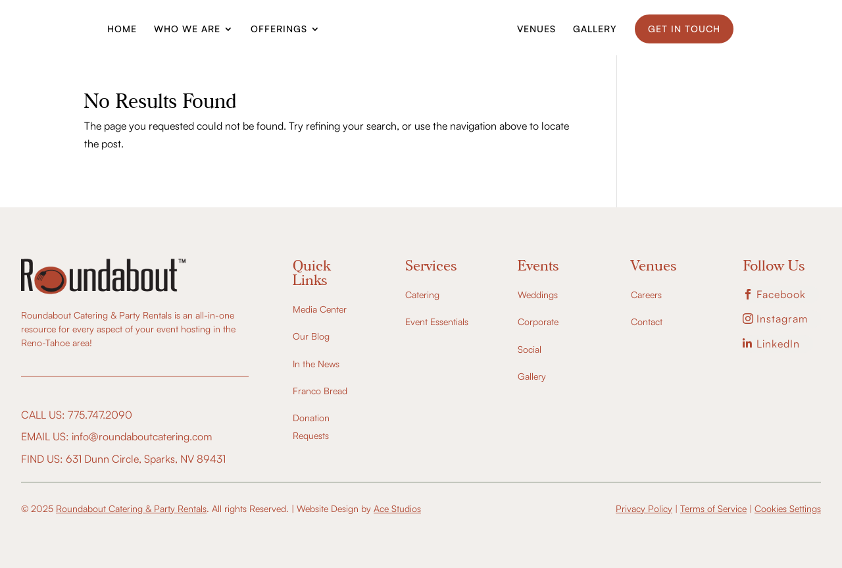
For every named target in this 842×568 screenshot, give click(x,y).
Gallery (594, 29)
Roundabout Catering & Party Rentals (131, 508)
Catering (422, 294)
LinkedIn (778, 343)
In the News (316, 363)
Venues (536, 29)
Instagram (782, 318)
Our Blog (311, 336)
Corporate (538, 321)
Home (122, 29)
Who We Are (187, 29)
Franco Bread (320, 390)
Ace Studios (397, 508)
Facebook (781, 294)
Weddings (538, 294)
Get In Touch (684, 28)
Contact (646, 321)
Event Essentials (436, 321)
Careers (646, 294)
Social (529, 349)
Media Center (320, 309)
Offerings (279, 29)
